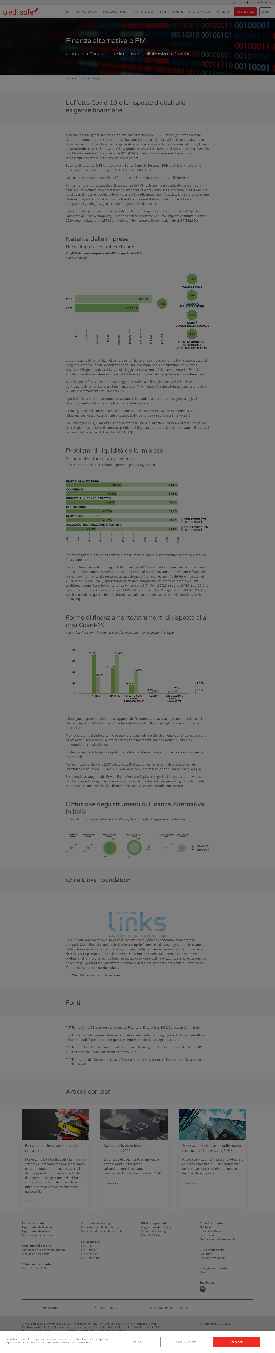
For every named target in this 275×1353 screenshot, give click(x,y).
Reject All (137, 1342)
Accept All (236, 1342)
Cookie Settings (186, 1342)
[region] (137, 1342)
